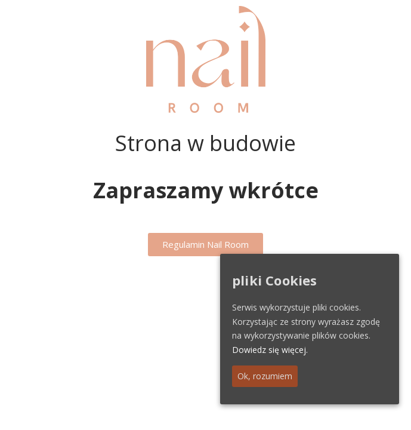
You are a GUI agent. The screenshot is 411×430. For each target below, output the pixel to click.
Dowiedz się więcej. (270, 349)
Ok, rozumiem (264, 376)
